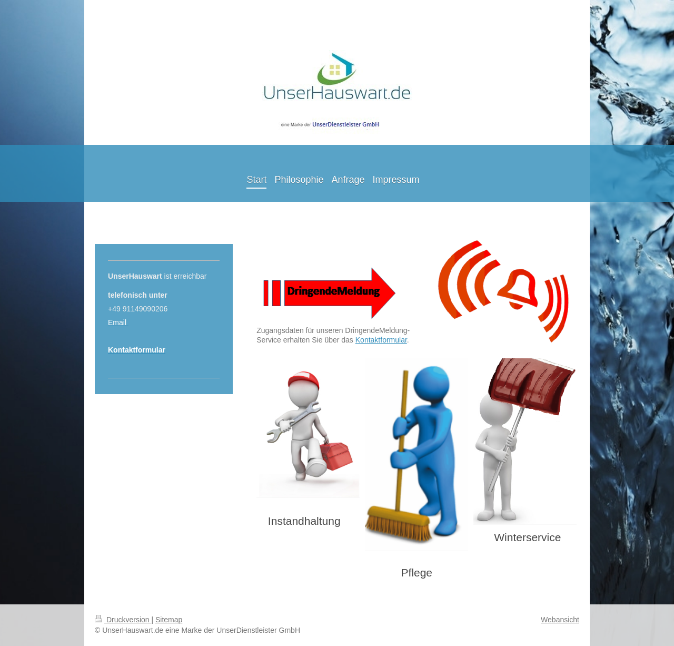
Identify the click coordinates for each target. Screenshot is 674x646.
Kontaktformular (381, 340)
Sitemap (168, 619)
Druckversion (123, 619)
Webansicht (560, 619)
